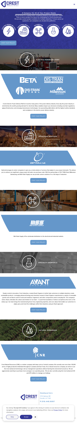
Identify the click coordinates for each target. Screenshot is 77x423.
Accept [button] (26, 417)
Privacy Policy (57, 410)
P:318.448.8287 (47, 401)
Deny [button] (12, 417)
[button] (35, 417)
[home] (36, 4)
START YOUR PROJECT (8, 43)
